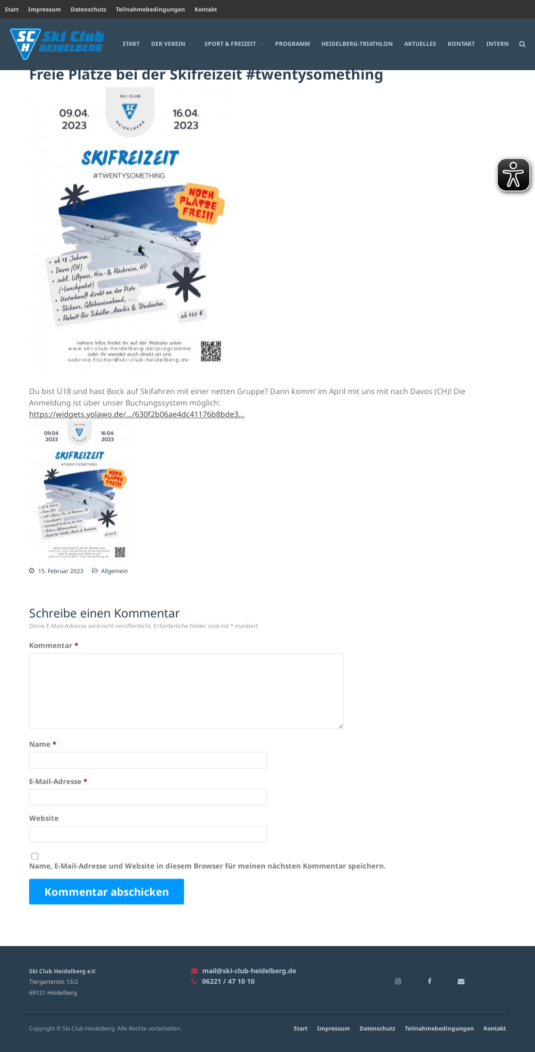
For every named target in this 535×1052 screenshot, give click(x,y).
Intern (497, 43)
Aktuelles (420, 43)
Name (42, 744)
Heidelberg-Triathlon (357, 43)
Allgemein (114, 571)
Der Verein (168, 43)
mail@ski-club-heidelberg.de (243, 970)
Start (12, 9)
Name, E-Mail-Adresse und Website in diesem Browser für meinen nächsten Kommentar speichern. (207, 866)
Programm (292, 43)
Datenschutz (88, 9)
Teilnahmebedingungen (150, 9)
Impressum (44, 9)
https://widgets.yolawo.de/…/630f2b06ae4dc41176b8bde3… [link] (137, 414)
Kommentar (53, 645)
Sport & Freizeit (230, 43)
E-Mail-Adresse (58, 781)
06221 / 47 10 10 (223, 981)
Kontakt (206, 9)
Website (44, 818)
